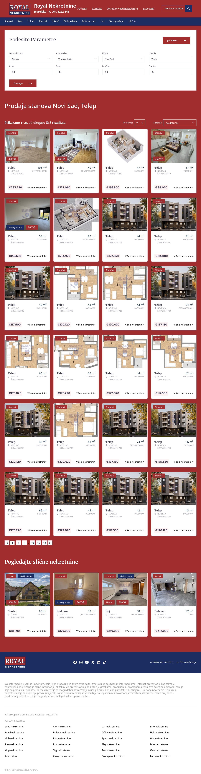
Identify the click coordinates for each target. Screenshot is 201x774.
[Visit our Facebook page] (75, 660)
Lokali (31, 21)
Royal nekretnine (14, 730)
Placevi (43, 21)
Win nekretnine (159, 736)
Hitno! (55, 21)
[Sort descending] (142, 121)
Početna (82, 8)
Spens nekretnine (112, 736)
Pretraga (22, 81)
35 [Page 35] (44, 541)
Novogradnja (116, 21)
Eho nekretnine (62, 736)
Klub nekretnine (14, 736)
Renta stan (11, 754)
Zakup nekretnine (63, 754)
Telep (154, 57)
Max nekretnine (159, 742)
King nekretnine (14, 748)
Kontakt (97, 8)
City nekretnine (62, 724)
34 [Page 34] (38, 541)
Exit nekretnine (61, 742)
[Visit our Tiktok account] (104, 660)
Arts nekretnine (111, 748)
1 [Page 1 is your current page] (12, 541)
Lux (103, 21)
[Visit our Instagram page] (81, 660)
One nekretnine (159, 748)
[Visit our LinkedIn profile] (98, 660)
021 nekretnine (110, 724)
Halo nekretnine (159, 730)
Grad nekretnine (14, 724)
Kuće (20, 21)
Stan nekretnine (14, 742)
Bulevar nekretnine (64, 730)
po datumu (172, 121)
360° (132, 21)
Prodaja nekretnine (113, 754)
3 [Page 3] (24, 541)
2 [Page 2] (18, 541)
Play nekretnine (111, 742)
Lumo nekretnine (160, 754)
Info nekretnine (159, 724)
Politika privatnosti (161, 660)
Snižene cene (89, 21)
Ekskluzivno (70, 21)
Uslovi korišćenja (186, 660)
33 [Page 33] (32, 541)
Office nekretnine (112, 730)
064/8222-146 (60, 11)
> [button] (50, 541)
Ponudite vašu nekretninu (122, 8)
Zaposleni (148, 8)
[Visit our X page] (93, 660)
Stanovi (9, 21)
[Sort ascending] (137, 121)
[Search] (188, 8)
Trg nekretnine (61, 748)
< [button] (7, 541)
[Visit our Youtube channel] (87, 660)
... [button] (28, 541)
